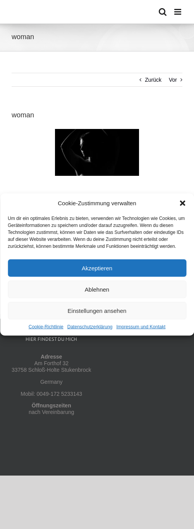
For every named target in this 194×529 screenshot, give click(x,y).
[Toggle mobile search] (163, 12)
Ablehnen (97, 289)
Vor (173, 80)
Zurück (153, 80)
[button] (182, 203)
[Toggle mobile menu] (178, 12)
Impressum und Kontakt (141, 327)
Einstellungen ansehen (97, 310)
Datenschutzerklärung (90, 327)
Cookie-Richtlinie (46, 327)
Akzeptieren (97, 267)
